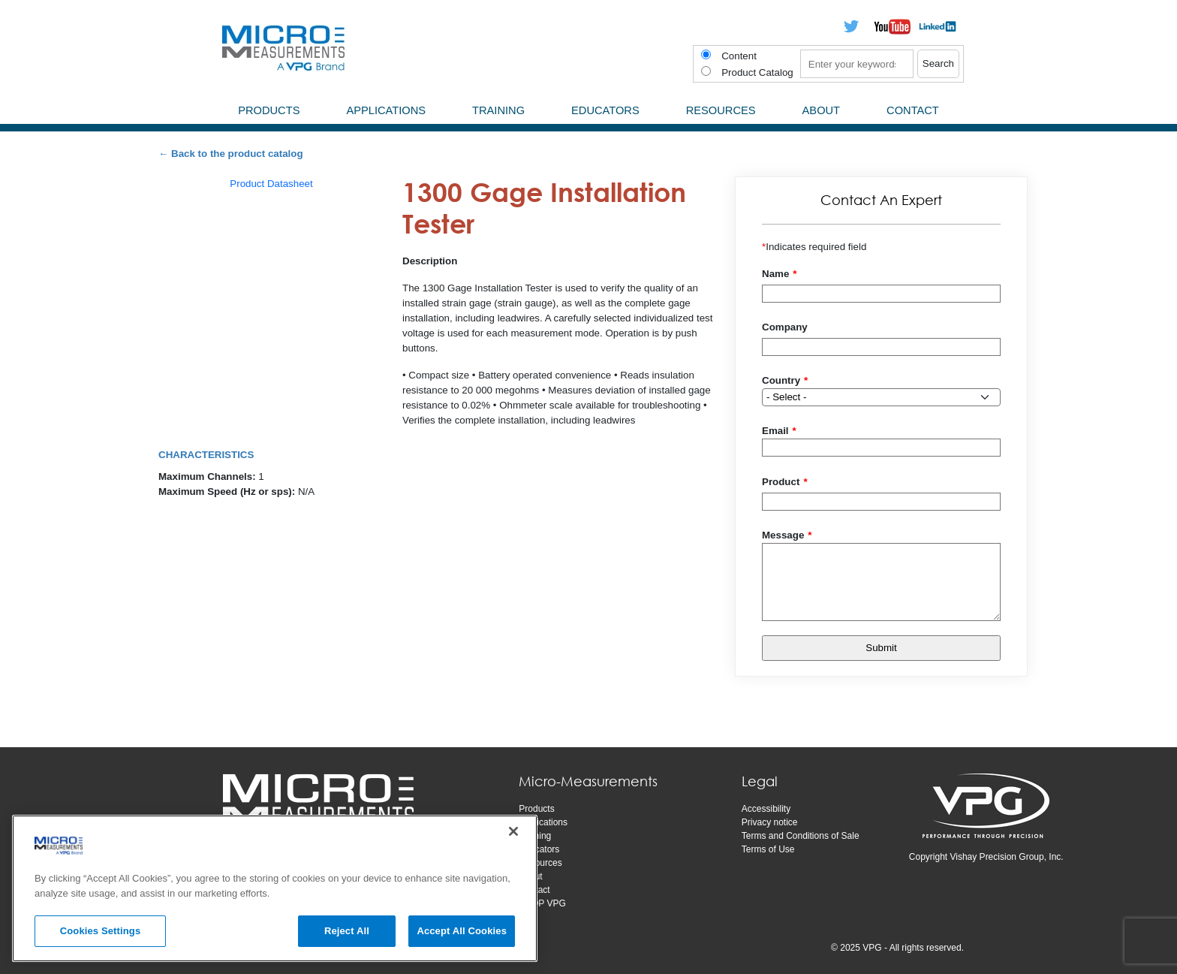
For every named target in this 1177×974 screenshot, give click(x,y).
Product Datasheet (271, 183)
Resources (540, 863)
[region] (274, 888)
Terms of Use (768, 849)
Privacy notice (770, 822)
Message (783, 535)
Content (739, 56)
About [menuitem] (821, 110)
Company (785, 327)
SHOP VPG (542, 903)
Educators (539, 849)
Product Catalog (757, 72)
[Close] (513, 831)
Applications (543, 822)
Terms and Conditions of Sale (800, 836)
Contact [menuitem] (913, 110)
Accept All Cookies (462, 930)
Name (775, 273)
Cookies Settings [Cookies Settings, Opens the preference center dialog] (100, 930)
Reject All (346, 930)
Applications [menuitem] (386, 110)
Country (781, 380)
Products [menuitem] (269, 110)
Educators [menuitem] (605, 110)
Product (780, 481)
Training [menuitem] (498, 110)
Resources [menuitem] (721, 110)
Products (536, 809)
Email (775, 430)
